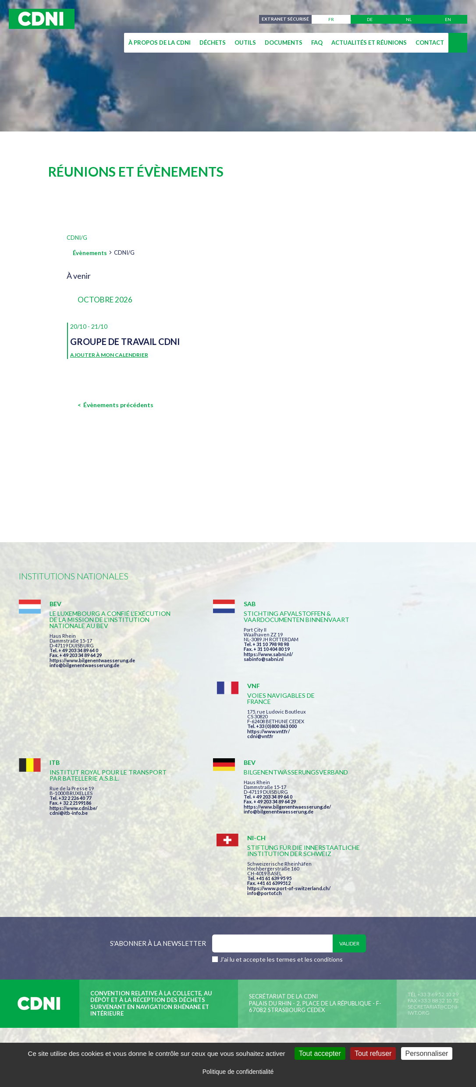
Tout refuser (373, 1053)
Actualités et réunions (369, 42)
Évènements (90, 252)
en (448, 19)
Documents (283, 42)
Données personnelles (325, 918)
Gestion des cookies (407, 918)
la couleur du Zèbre (154, 934)
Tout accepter (320, 1053)
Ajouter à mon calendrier (109, 355)
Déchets (212, 42)
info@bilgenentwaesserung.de (84, 671)
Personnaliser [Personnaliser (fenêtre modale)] (426, 1053)
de (370, 19)
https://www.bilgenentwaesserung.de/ (243, 743)
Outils (245, 42)
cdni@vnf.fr (362, 654)
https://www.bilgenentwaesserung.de (92, 666)
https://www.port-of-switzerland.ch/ (391, 755)
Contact (430, 42)
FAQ (317, 42)
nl (409, 19)
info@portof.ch (366, 760)
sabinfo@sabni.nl (219, 665)
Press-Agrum (87, 934)
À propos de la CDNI (159, 42)
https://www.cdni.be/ (73, 750)
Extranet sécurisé (285, 19)
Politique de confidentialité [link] (238, 1071)
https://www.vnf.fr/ (370, 649)
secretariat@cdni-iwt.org (433, 877)
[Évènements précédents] (115, 405)
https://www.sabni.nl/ (224, 660)
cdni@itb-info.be (69, 755)
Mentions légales (249, 918)
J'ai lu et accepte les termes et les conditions (281, 827)
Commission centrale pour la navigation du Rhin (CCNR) (114, 918)
